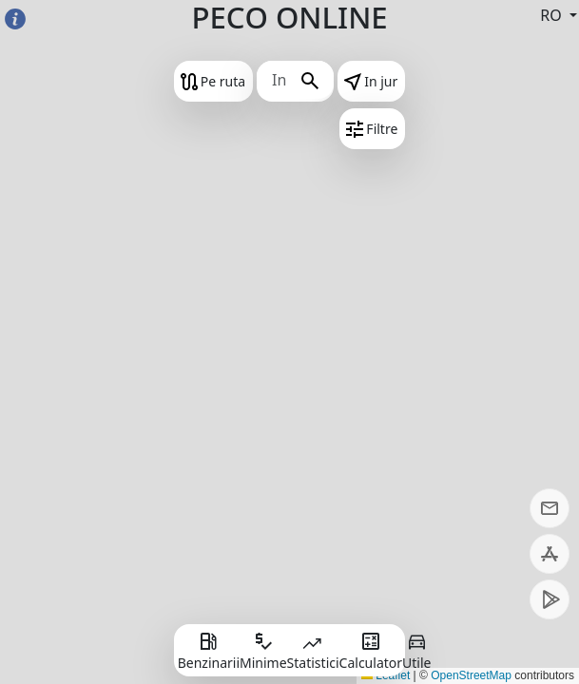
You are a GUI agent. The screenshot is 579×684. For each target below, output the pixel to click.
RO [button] (553, 15)
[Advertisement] (290, 500)
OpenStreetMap (471, 675)
